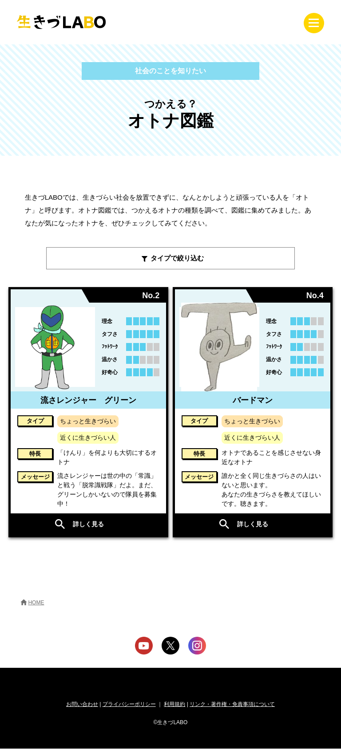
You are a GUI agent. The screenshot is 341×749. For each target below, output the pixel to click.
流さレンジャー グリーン (88, 400)
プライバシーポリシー (129, 705)
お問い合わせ (82, 705)
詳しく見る (88, 524)
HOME (36, 603)
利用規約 (174, 705)
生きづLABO (61, 22)
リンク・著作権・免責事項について (232, 705)
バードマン (253, 400)
